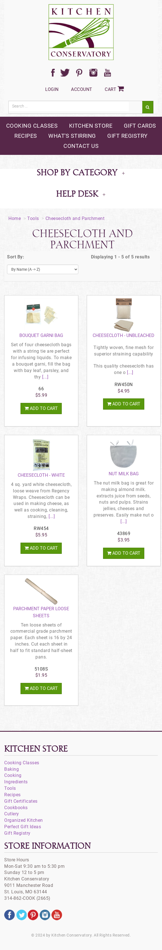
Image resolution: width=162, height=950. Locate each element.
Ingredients (16, 781)
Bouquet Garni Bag (41, 335)
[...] (44, 377)
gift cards (140, 125)
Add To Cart (41, 408)
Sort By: (15, 257)
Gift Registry (17, 833)
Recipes (12, 794)
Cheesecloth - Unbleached (123, 335)
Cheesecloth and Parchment (75, 218)
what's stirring (72, 135)
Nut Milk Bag (124, 473)
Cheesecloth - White (41, 475)
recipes (25, 135)
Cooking (13, 775)
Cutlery (11, 813)
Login (52, 89)
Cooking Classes (21, 762)
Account (81, 89)
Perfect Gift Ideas (22, 826)
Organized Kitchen (23, 820)
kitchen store (91, 125)
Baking (11, 769)
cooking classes (32, 125)
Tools (33, 218)
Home (14, 218)
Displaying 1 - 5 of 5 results (120, 257)
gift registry (127, 135)
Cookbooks (16, 807)
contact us (81, 146)
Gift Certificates (21, 801)
